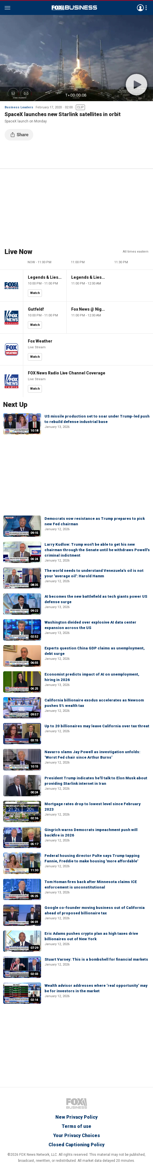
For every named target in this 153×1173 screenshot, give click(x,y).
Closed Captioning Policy (76, 1144)
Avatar (140, 7)
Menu (7, 7)
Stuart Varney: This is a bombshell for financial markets (96, 959)
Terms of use (76, 1126)
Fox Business (74, 7)
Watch (35, 293)
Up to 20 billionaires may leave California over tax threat (96, 726)
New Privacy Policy (76, 1117)
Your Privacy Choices (76, 1135)
